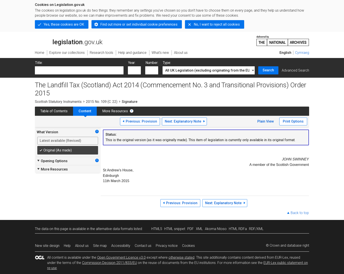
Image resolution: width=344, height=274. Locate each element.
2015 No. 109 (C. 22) (101, 102)
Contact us (143, 246)
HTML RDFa (238, 229)
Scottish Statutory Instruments (58, 102)
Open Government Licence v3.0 (121, 257)
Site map (100, 246)
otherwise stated (181, 257)
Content (85, 111)
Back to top (300, 213)
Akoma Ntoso (216, 229)
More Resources (115, 111)
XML (199, 229)
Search (268, 70)
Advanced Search (295, 70)
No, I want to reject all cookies (217, 24)
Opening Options (52, 161)
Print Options (293, 121)
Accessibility (120, 246)
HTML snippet (174, 229)
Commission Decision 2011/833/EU (109, 263)
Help (67, 246)
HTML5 (156, 229)
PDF (190, 229)
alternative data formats (114, 229)
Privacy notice (167, 246)
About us (82, 246)
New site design (47, 246)
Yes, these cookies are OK (64, 24)
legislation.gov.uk (68, 40)
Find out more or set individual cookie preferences (138, 24)
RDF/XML (256, 229)
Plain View (265, 121)
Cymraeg (302, 53)
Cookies (188, 246)
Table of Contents (54, 111)
